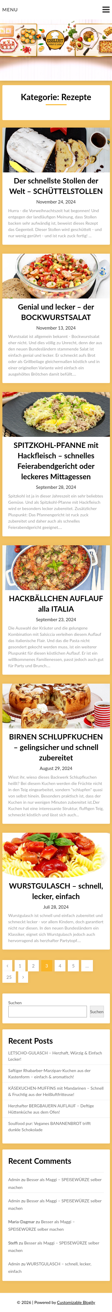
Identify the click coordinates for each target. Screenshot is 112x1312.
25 (9, 977)
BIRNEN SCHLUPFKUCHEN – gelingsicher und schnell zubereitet (56, 747)
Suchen (15, 1002)
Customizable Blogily (76, 1302)
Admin (14, 1179)
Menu (10, 9)
